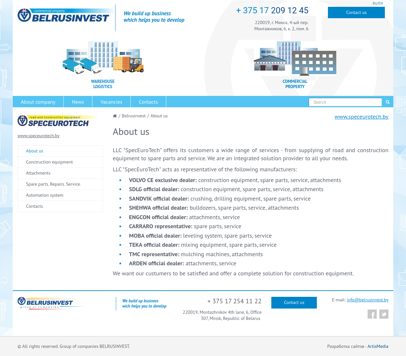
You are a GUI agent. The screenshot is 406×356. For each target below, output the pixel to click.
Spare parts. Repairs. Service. (53, 184)
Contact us (356, 12)
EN (381, 3)
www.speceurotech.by (361, 116)
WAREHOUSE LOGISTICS (103, 84)
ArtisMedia (378, 346)
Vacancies (111, 102)
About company (38, 102)
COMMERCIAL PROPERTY (295, 84)
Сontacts (34, 206)
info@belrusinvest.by (367, 300)
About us (34, 151)
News (78, 102)
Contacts (148, 102)
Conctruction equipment (49, 162)
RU (375, 3)
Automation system (44, 195)
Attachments (38, 173)
